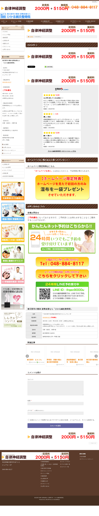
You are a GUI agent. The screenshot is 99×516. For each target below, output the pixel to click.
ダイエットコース (46, 473)
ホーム (5, 22)
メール (30, 413)
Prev (27, 356)
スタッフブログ (7, 170)
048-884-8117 (46, 317)
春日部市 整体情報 (8, 176)
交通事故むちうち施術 (47, 461)
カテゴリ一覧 (64, 469)
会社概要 (6, 144)
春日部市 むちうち (34, 360)
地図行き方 (62, 22)
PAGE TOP (92, 445)
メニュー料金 (18, 22)
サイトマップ (7, 153)
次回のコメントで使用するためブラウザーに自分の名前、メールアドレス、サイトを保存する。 (63, 422)
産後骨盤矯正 (45, 464)
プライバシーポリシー (10, 150)
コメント (31, 379)
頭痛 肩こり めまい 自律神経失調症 (49, 467)
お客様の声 (47, 22)
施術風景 (33, 22)
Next (96, 356)
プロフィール (77, 22)
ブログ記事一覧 (65, 466)
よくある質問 (7, 167)
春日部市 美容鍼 (46, 470)
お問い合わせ (92, 22)
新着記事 (5, 173)
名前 (29, 403)
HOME (30, 36)
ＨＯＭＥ (5, 31)
